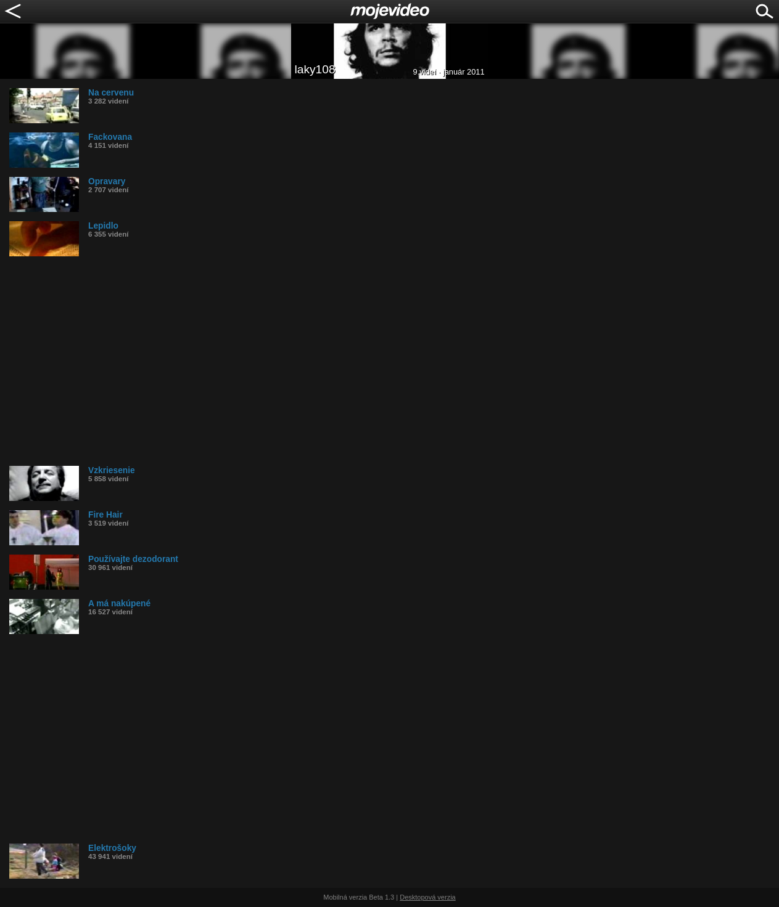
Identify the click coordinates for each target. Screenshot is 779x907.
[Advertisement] (379, 361)
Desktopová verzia (428, 897)
